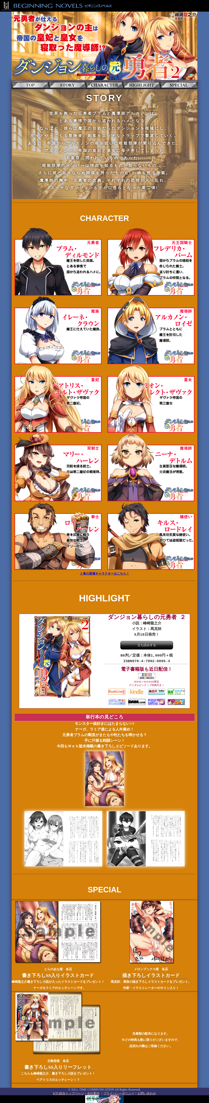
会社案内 (93, 1092)
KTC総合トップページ (68, 1092)
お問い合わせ (146, 1092)
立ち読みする (146, 645)
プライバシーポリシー (118, 1092)
